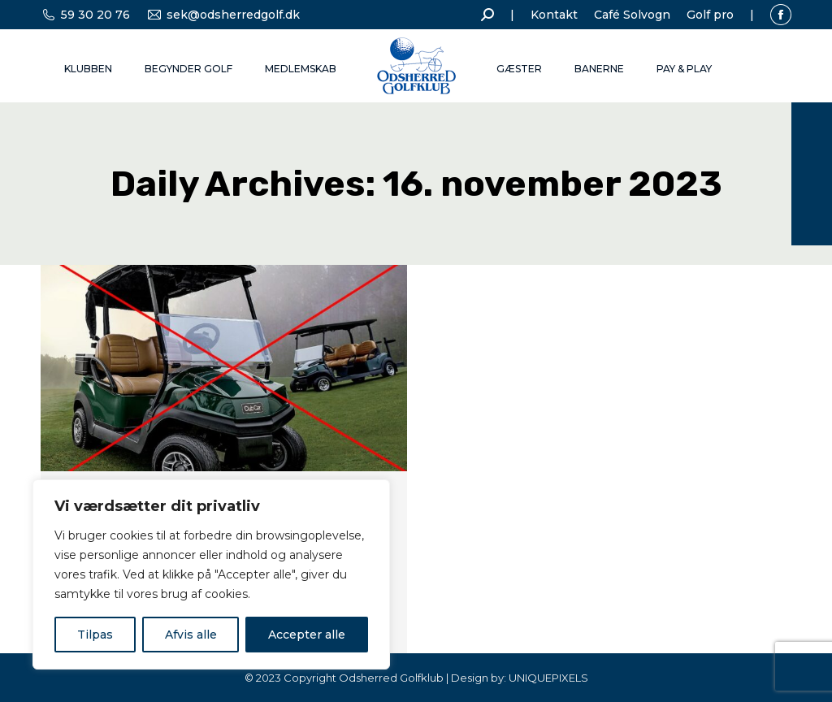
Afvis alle (191, 634)
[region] (211, 574)
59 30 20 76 (85, 14)
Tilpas (95, 634)
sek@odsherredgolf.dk (223, 14)
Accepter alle (306, 634)
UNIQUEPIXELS (548, 677)
